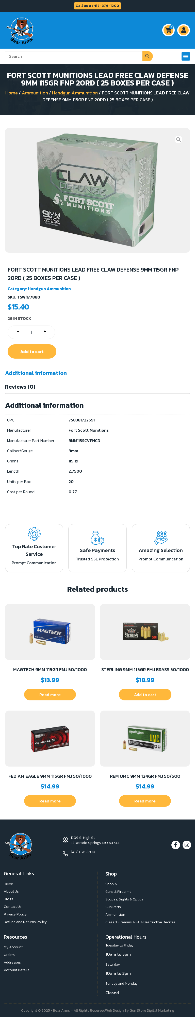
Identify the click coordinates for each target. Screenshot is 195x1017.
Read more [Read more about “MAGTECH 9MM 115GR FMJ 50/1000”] (50, 694)
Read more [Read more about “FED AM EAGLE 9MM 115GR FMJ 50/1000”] (50, 801)
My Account (13, 946)
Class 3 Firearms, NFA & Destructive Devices (140, 921)
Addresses (12, 961)
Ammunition (35, 92)
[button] (186, 56)
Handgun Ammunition (75, 92)
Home (11, 92)
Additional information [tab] (36, 373)
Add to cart (32, 351)
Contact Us (13, 906)
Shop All (112, 883)
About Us (11, 891)
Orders (9, 954)
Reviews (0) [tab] (20, 387)
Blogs (8, 898)
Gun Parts (113, 906)
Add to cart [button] (145, 694)
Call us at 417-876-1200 (97, 5)
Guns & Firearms (118, 891)
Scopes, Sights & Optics (124, 898)
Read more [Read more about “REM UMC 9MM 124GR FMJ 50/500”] (145, 801)
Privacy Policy (15, 914)
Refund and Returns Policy (25, 921)
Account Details (16, 969)
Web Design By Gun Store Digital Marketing (139, 1009)
